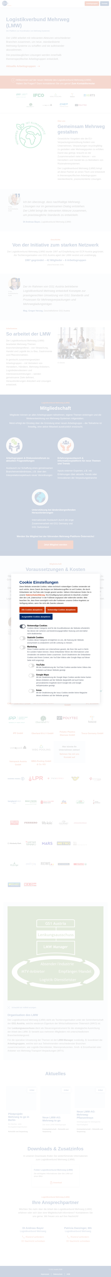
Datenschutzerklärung (35, 595)
